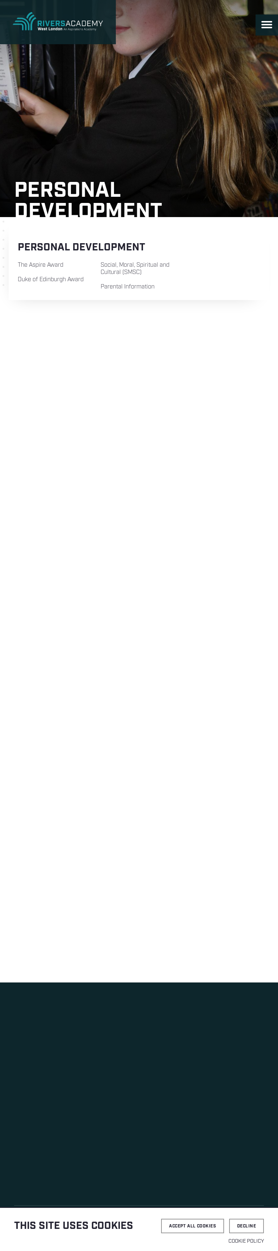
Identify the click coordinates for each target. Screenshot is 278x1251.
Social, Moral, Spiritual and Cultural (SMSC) (135, 268)
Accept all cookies (192, 1226)
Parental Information (128, 287)
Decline (246, 1226)
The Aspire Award (40, 265)
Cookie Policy (246, 1241)
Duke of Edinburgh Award (51, 279)
